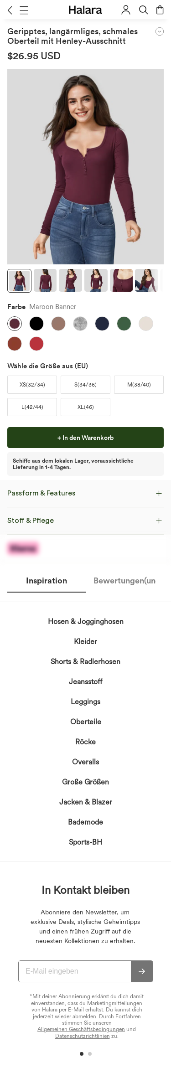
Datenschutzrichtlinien (82, 1036)
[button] (9, 10)
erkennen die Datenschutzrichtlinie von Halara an (78, 745)
